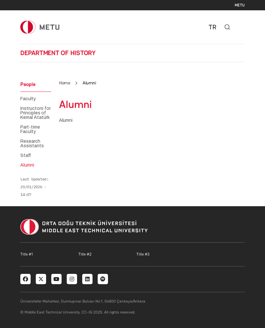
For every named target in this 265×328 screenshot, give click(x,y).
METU (240, 5)
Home (64, 83)
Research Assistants (32, 143)
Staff (25, 155)
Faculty (28, 99)
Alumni (27, 165)
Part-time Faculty (30, 129)
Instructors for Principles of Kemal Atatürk (35, 113)
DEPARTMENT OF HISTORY (58, 53)
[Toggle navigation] (241, 27)
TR (212, 27)
